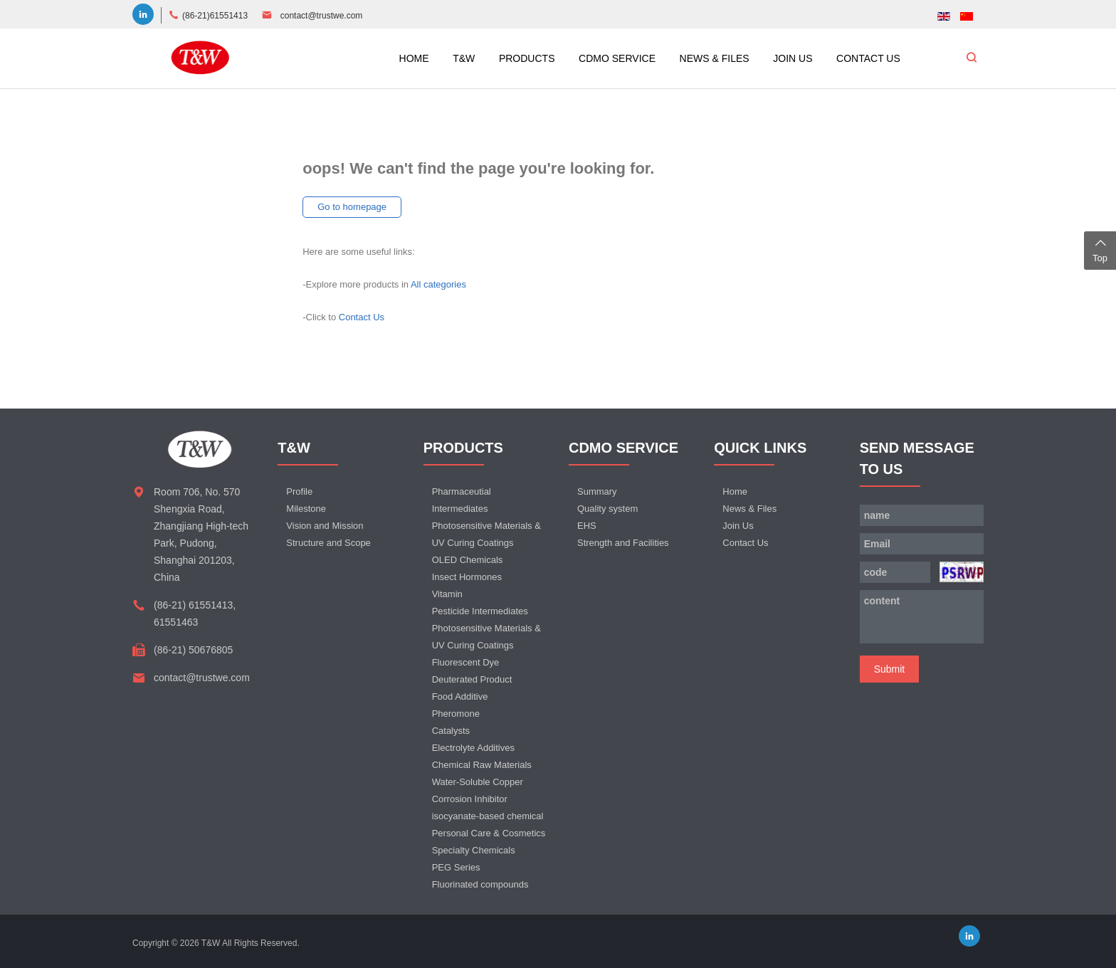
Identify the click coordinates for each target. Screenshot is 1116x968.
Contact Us (361, 317)
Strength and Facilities (623, 542)
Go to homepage (351, 206)
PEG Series (456, 867)
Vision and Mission (324, 525)
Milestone (306, 508)
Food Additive (460, 696)
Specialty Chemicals (473, 850)
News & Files (749, 508)
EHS (586, 525)
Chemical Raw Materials (482, 764)
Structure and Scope (328, 542)
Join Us (737, 525)
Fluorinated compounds (480, 884)
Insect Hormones (467, 577)
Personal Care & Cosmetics (489, 833)
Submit (889, 669)
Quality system (607, 508)
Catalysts (451, 730)
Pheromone (456, 713)
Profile (299, 491)
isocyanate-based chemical (488, 816)
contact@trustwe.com (321, 16)
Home (734, 491)
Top (1100, 249)
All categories (438, 284)
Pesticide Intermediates (480, 611)
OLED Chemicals (467, 559)
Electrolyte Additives (473, 747)
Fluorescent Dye (466, 662)
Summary (597, 491)
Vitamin (447, 594)
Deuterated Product (472, 679)
